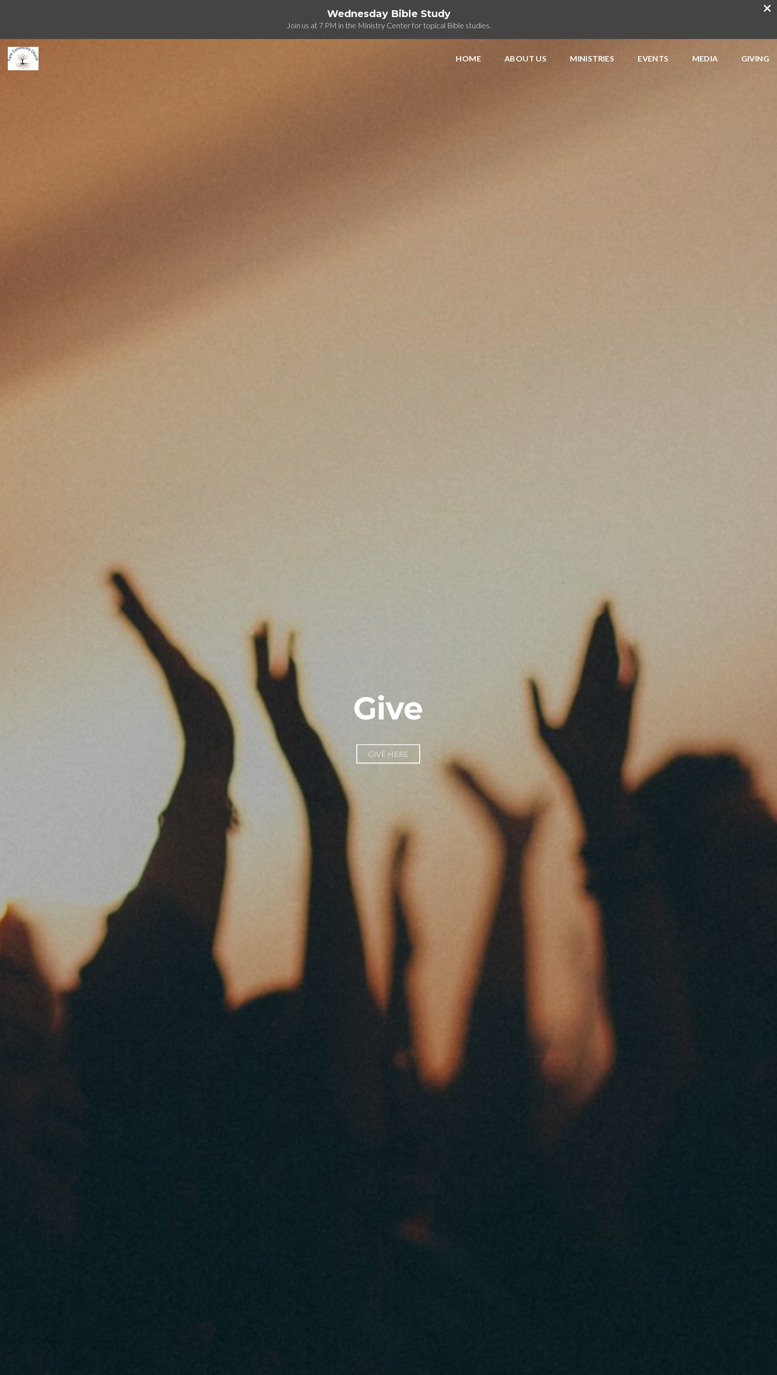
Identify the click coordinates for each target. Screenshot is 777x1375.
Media (705, 59)
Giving (755, 59)
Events (653, 59)
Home (468, 59)
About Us (525, 59)
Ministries (592, 59)
